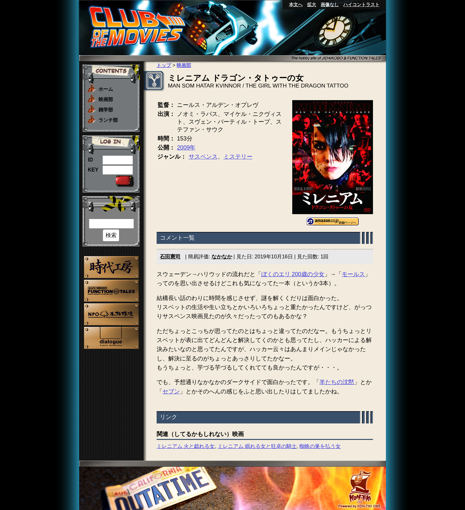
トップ (164, 65)
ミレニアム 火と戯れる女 (186, 446)
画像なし (330, 4)
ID (90, 159)
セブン (171, 391)
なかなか (222, 256)
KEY (93, 169)
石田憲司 (170, 256)
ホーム (105, 89)
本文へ (296, 4)
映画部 (105, 99)
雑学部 (105, 109)
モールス (353, 274)
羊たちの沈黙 (336, 382)
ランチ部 (108, 120)
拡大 (311, 4)
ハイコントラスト (361, 4)
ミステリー (238, 156)
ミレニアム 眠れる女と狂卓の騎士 (257, 446)
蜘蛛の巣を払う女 (320, 446)
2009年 (186, 147)
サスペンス (203, 156)
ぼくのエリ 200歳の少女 (293, 274)
